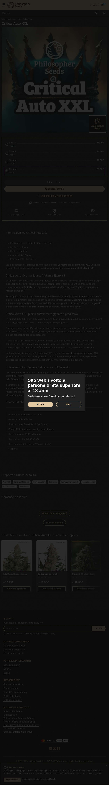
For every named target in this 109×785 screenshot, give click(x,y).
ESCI (68, 404)
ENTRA (40, 404)
